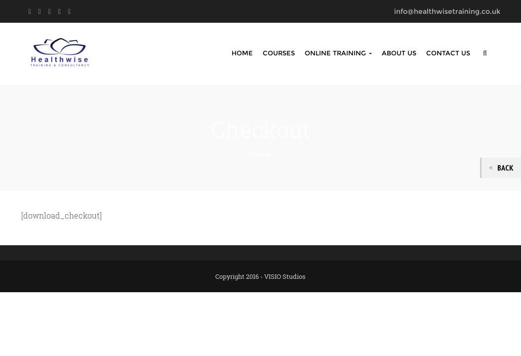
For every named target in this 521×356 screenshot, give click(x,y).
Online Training (338, 53)
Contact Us (448, 53)
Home (242, 53)
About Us (399, 53)
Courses (279, 53)
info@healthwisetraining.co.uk (447, 11)
